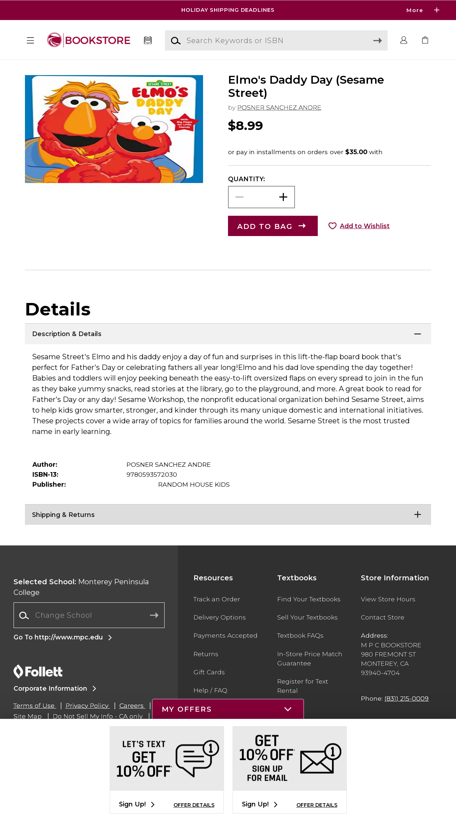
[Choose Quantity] (261, 197)
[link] (425, 40)
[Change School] (89, 615)
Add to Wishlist (365, 226)
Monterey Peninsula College (81, 587)
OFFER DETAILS (193, 805)
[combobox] (89, 615)
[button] (30, 40)
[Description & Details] (228, 332)
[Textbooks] (148, 40)
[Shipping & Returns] (228, 513)
